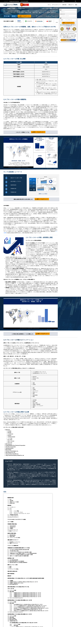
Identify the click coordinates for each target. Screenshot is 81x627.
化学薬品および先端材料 (11, 8)
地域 (76, 4)
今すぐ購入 (7, 16)
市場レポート (71, 4)
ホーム (49, 4)
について (6, 1)
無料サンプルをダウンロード (27, 15)
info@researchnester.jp (14, 1)
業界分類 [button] (64, 4)
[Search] (75, 1)
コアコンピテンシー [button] (56, 4)
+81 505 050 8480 (24, 1)
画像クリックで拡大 (43, 193)
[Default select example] (63, 20)
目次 (15, 16)
